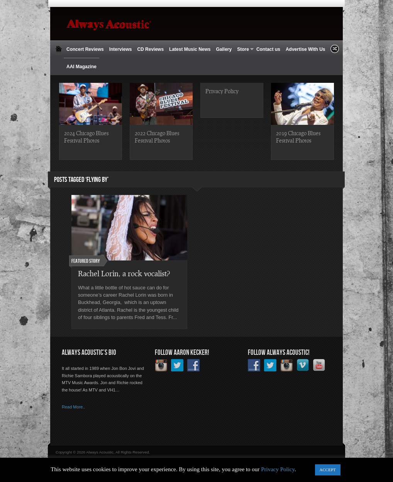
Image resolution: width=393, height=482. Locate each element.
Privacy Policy (222, 90)
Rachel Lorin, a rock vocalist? (124, 273)
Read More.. (73, 407)
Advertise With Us (305, 49)
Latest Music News (189, 49)
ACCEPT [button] (328, 469)
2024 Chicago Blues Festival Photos (86, 136)
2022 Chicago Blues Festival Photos (157, 136)
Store (244, 49)
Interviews (120, 49)
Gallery (224, 49)
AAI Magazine (81, 66)
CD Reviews (150, 49)
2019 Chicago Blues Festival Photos (298, 136)
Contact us (268, 49)
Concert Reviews (85, 49)
